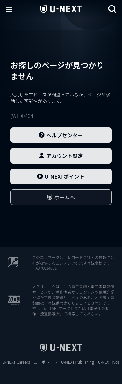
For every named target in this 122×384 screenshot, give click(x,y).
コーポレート (45, 362)
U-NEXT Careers (16, 362)
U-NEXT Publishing (77, 362)
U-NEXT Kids (109, 362)
